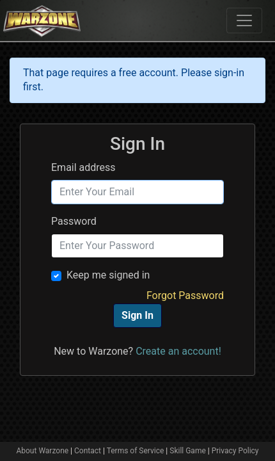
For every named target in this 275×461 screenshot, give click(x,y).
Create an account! (178, 351)
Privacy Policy (235, 450)
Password (74, 221)
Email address (83, 167)
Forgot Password (185, 295)
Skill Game (187, 450)
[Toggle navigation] (244, 20)
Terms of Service (135, 450)
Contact (87, 450)
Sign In (137, 315)
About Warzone (42, 450)
